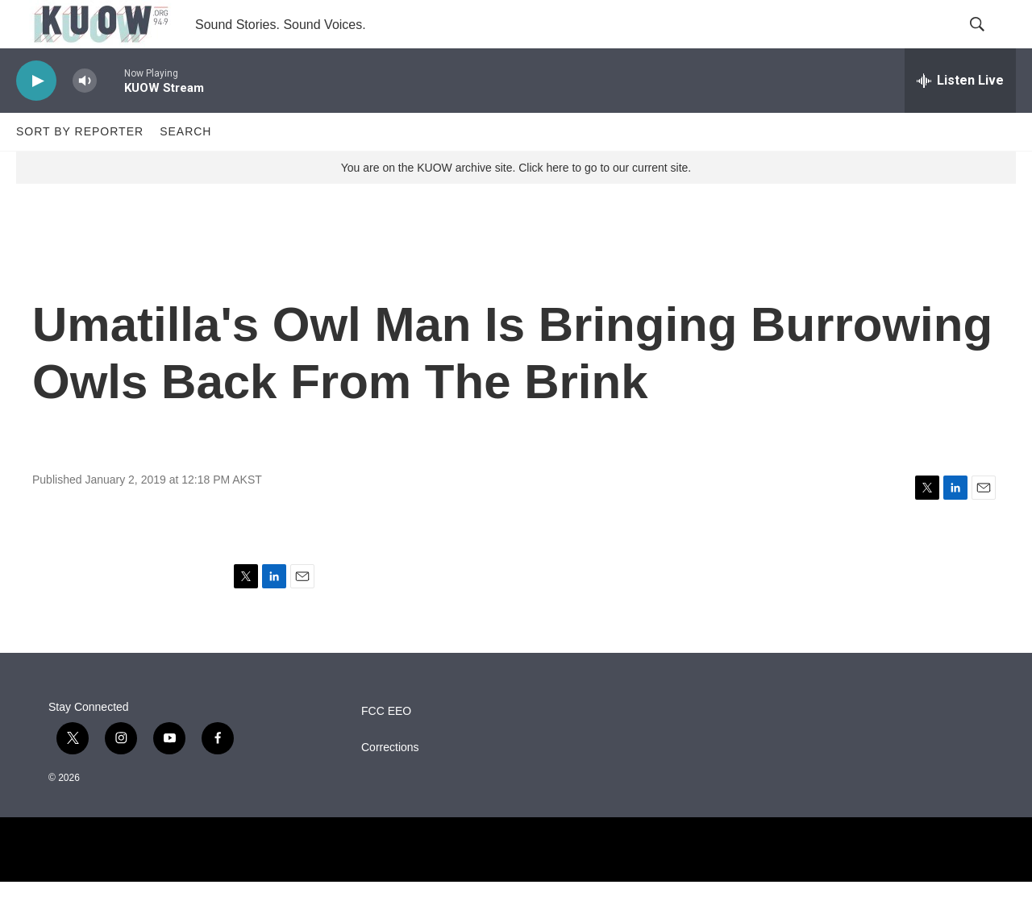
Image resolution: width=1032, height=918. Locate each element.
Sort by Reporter (80, 167)
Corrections (390, 784)
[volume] (84, 117)
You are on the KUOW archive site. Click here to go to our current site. (516, 203)
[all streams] (960, 117)
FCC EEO (386, 747)
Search (185, 167)
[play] (36, 117)
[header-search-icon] (990, 42)
